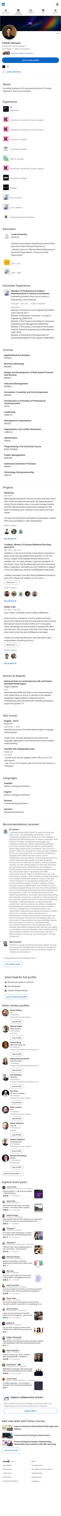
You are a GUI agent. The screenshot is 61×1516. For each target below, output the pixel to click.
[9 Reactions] (5, 1332)
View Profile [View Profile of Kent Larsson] (16, 1119)
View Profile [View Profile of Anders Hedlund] (16, 1151)
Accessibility (7, 1465)
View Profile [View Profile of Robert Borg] (16, 1054)
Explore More (30, 1411)
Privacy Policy (7, 1469)
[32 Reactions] (6, 1210)
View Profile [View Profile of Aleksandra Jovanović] (16, 1070)
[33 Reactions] (6, 1237)
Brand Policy (7, 1477)
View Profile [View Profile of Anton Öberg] (16, 1022)
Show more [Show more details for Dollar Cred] (12, 645)
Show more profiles (13, 1173)
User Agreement (36, 1465)
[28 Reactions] (6, 1280)
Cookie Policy (7, 1473)
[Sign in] (57, 4)
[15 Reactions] (6, 1294)
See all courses (11, 1450)
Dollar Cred (9, 606)
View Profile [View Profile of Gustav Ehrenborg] (16, 1167)
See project (10, 538)
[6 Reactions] (5, 1388)
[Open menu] (57, 33)
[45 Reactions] (6, 1359)
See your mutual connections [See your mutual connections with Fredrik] (22, 53)
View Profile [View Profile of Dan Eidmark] (16, 1086)
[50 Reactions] (6, 1196)
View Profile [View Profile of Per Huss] (16, 1102)
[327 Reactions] (7, 1373)
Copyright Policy (36, 1473)
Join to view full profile (17, 997)
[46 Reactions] (6, 1318)
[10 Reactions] (6, 1266)
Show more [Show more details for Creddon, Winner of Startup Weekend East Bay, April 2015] (12, 582)
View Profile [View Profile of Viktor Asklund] (16, 1135)
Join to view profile (30, 60)
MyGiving (9, 492)
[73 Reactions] (6, 1224)
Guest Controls (36, 1477)
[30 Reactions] (6, 1346)
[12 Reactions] (6, 1251)
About (33, 1461)
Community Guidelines (10, 1481)
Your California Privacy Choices (41, 1469)
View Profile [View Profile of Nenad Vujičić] (16, 1038)
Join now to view (13, 964)
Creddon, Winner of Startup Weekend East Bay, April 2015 (27, 546)
